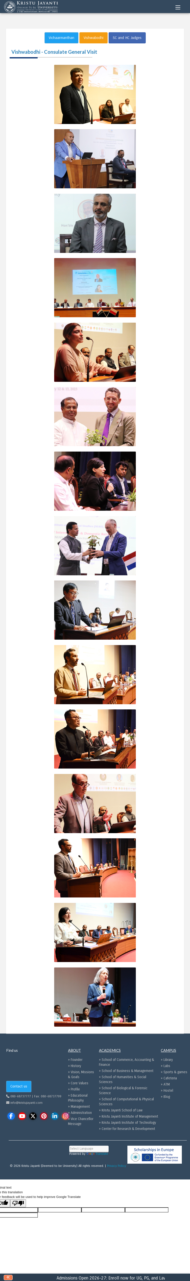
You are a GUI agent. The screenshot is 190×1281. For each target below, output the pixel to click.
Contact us (18, 1086)
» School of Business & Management (126, 1071)
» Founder (75, 1060)
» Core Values (78, 1083)
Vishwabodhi (93, 37)
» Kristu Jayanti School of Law (120, 1110)
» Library (167, 1060)
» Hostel (167, 1090)
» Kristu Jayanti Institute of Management (128, 1116)
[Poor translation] (18, 1203)
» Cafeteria (169, 1078)
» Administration (80, 1113)
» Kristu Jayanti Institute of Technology (127, 1123)
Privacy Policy (116, 1166)
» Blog (165, 1097)
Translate (97, 1154)
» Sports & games (174, 1072)
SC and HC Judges (127, 37)
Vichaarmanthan (61, 37)
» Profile (74, 1089)
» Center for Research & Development (127, 1129)
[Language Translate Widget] (89, 1149)
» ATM (165, 1084)
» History (74, 1066)
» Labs (165, 1066)
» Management (79, 1107)
